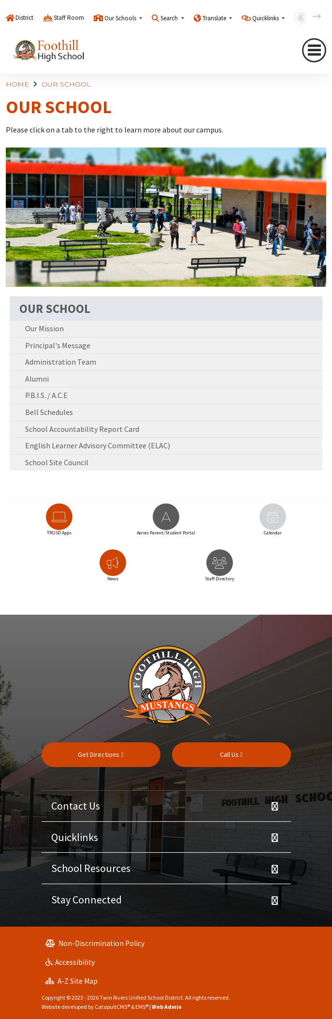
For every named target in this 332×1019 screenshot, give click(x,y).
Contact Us (75, 805)
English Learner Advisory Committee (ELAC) (97, 445)
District (24, 18)
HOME (17, 84)
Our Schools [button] (121, 18)
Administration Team (60, 362)
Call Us (231, 754)
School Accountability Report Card (82, 429)
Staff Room (69, 18)
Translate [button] (215, 18)
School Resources (90, 868)
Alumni (37, 379)
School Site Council (56, 462)
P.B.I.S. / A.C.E (46, 395)
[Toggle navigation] (314, 50)
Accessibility (70, 962)
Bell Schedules (49, 412)
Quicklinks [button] (266, 18)
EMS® (141, 1006)
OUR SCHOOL (66, 84)
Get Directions (100, 754)
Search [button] (169, 18)
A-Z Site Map (71, 981)
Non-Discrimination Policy (94, 943)
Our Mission (44, 328)
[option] (59, 524)
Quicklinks (74, 837)
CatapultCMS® (112, 1006)
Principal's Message (57, 345)
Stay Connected (86, 899)
